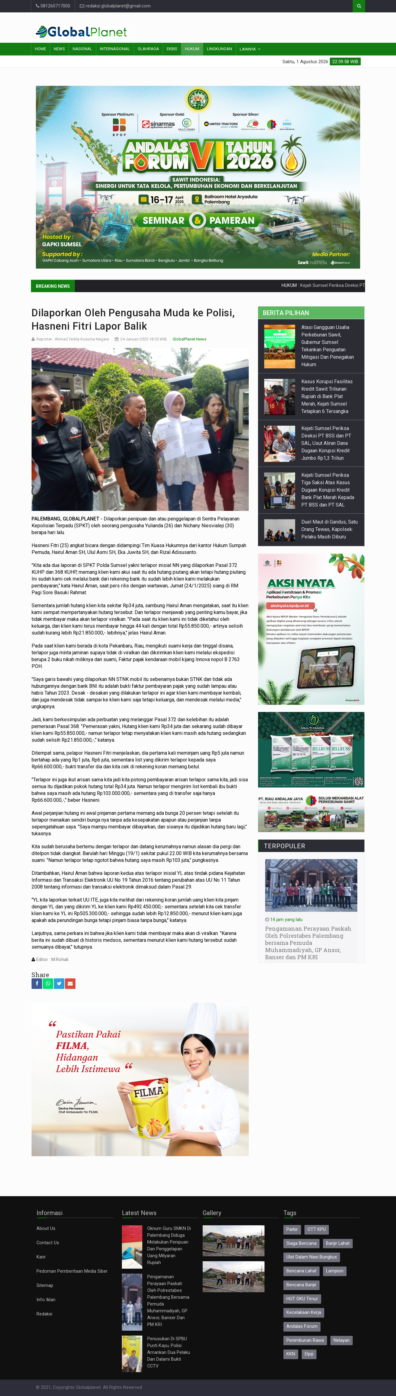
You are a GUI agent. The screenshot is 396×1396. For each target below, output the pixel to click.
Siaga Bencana (301, 1243)
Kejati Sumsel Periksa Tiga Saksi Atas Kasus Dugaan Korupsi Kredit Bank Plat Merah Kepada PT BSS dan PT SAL (327, 490)
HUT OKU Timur (302, 1299)
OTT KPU (317, 1229)
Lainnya (248, 49)
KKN (290, 1354)
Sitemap (45, 1285)
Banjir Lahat (338, 1243)
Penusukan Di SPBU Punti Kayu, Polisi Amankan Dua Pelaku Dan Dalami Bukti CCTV (168, 1352)
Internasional (115, 48)
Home (40, 48)
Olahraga (148, 48)
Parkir (292, 1229)
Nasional (82, 48)
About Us (46, 1228)
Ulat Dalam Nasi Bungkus (311, 1257)
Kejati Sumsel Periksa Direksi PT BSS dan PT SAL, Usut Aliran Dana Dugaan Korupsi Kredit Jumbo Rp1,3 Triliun (326, 443)
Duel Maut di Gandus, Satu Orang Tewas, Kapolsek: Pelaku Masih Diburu (329, 529)
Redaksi (44, 1314)
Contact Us (48, 1242)
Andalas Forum (301, 1326)
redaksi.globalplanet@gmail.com (115, 6)
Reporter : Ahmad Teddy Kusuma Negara (73, 339)
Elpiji (309, 1354)
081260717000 (53, 6)
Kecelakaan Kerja (303, 1312)
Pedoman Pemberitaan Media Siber (72, 1271)
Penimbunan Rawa (305, 1340)
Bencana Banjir (301, 1285)
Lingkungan (219, 48)
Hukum (192, 48)
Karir (41, 1257)
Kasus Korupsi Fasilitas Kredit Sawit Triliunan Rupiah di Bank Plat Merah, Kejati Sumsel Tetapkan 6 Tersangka (327, 396)
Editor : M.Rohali (51, 959)
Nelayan (342, 1340)
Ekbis (172, 48)
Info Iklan (46, 1299)
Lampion (334, 1271)
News (59, 48)
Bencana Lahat (301, 1271)
